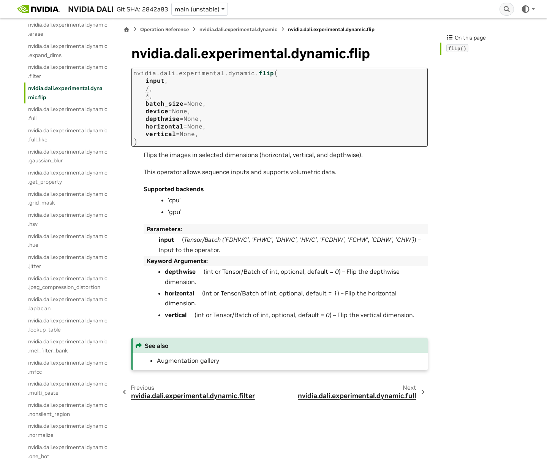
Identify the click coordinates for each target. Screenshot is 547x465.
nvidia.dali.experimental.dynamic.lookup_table (67, 325)
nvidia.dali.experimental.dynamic (238, 29)
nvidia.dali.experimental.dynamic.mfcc (67, 367)
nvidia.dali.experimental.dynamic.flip (65, 93)
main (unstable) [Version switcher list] (197, 9)
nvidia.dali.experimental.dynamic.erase (67, 29)
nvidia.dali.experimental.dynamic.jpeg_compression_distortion (67, 283)
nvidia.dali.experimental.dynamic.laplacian (67, 304)
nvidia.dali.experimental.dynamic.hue (67, 241)
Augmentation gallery (188, 360)
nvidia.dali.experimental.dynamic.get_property (67, 177)
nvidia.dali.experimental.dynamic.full (67, 114)
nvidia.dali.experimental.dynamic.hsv (67, 219)
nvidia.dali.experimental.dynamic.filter (67, 71)
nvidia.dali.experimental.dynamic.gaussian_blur (67, 156)
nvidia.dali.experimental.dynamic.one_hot (67, 452)
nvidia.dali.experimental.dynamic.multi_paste (67, 388)
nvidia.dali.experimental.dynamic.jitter (67, 262)
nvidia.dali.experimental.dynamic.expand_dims (67, 51)
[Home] (126, 29)
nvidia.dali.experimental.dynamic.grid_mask (67, 198)
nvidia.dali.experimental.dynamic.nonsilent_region (67, 409)
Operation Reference (164, 29)
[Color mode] (528, 9)
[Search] (507, 9)
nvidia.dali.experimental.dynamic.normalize (67, 430)
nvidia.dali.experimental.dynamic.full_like (67, 135)
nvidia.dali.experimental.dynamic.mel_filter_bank (67, 346)
